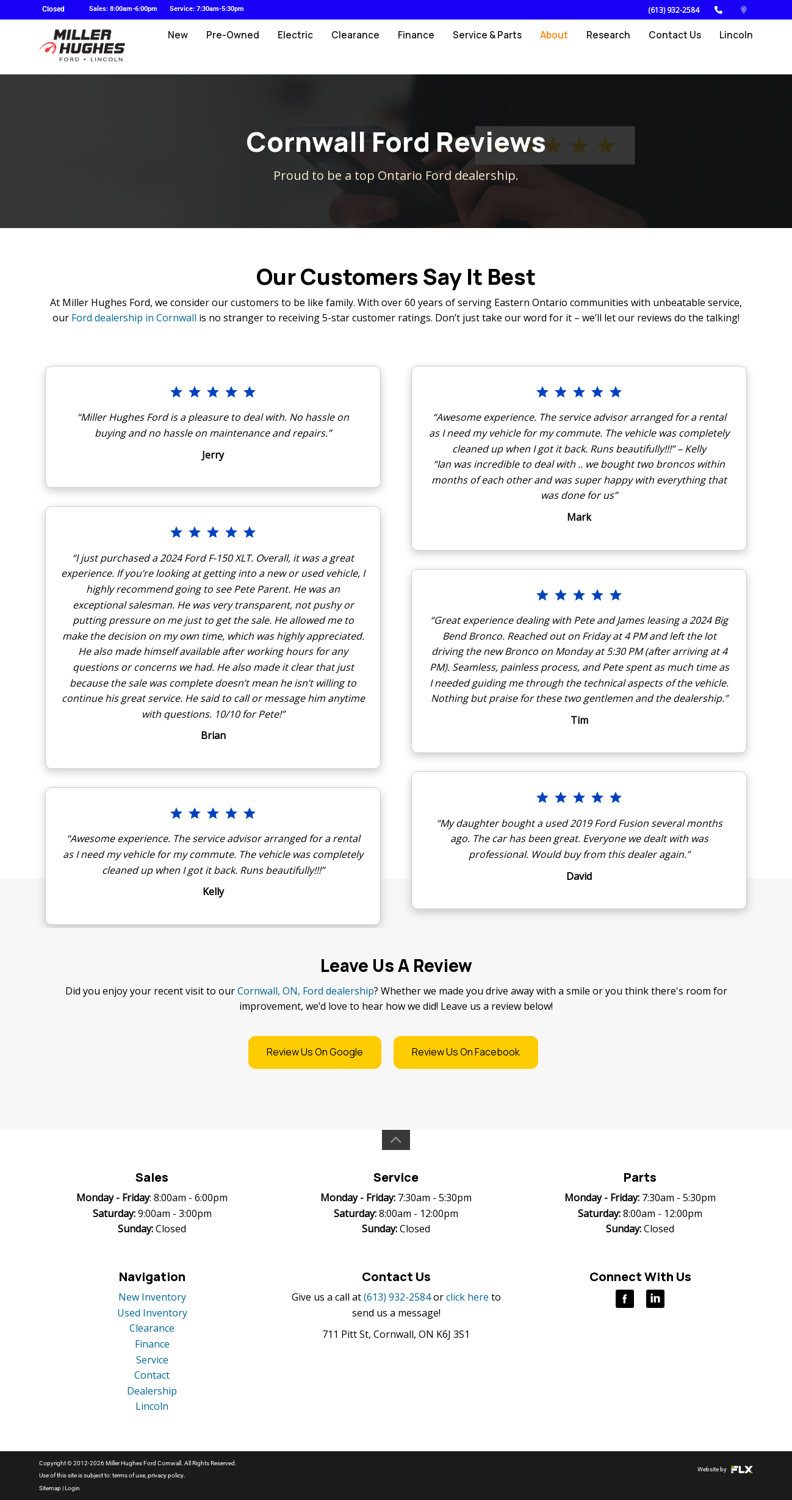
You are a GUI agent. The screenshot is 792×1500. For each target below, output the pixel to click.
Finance (422, 46)
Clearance (363, 46)
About (558, 46)
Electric (304, 46)
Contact (152, 1375)
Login (72, 1487)
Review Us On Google (315, 1052)
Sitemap (50, 1487)
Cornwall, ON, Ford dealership (305, 991)
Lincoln (737, 46)
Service (152, 1359)
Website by (725, 1469)
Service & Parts (491, 46)
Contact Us (676, 46)
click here (467, 1297)
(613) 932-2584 (673, 10)
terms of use (128, 1475)
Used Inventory (152, 1313)
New (189, 46)
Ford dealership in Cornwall (133, 317)
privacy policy (165, 1475)
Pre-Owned (242, 46)
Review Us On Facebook (466, 1052)
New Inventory (152, 1297)
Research (611, 46)
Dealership (152, 1391)
